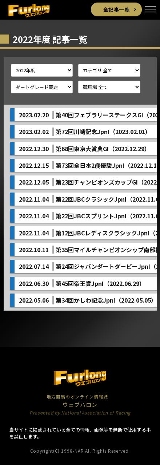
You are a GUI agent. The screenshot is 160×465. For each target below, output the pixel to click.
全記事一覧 (116, 9)
